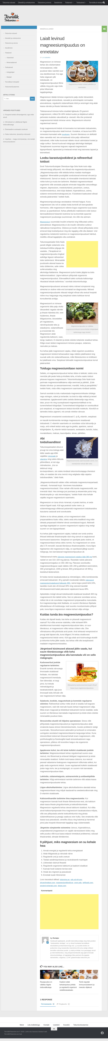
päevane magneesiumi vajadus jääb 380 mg (76, 557)
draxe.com (63, 885)
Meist (22, 1027)
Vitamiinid (10, 57)
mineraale (52, 456)
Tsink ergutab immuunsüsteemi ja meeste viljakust (86, 984)
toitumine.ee (65, 879)
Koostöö (66, 1027)
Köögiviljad (10, 72)
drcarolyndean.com (48, 882)
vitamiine (44, 459)
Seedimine (58, 2)
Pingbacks (64, 1007)
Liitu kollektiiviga (34, 1027)
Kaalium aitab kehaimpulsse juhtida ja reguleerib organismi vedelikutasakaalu (67, 987)
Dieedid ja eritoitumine (26, 2)
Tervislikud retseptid (96, 2)
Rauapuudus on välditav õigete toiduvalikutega (46, 984)
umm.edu (81, 882)
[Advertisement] (82, 254)
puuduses (66, 134)
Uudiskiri (56, 1027)
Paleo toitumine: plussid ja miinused (17, 134)
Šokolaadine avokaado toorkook (16, 129)
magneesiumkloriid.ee (66, 882)
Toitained (68, 2)
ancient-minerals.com (49, 885)
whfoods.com (91, 882)
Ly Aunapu (46, 57)
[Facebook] (102, 1035)
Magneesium (45, 222)
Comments (48, 1007)
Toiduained (80, 2)
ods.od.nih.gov (77, 879)
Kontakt (46, 1027)
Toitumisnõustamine (12, 87)
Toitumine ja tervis (44, 2)
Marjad (9, 77)
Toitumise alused (9, 2)
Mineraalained (47, 29)
